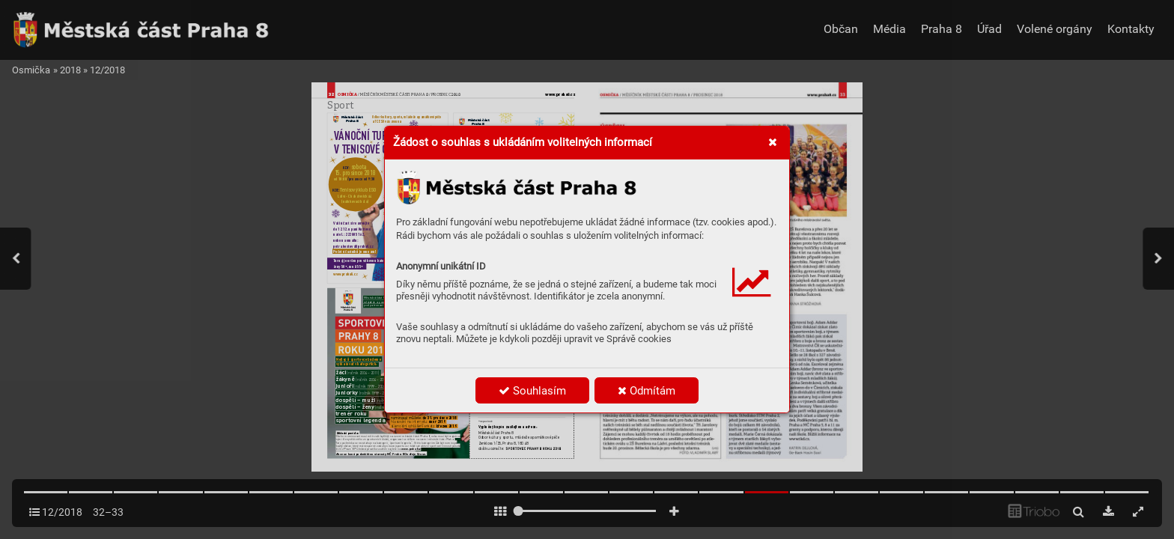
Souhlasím (532, 391)
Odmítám (646, 391)
